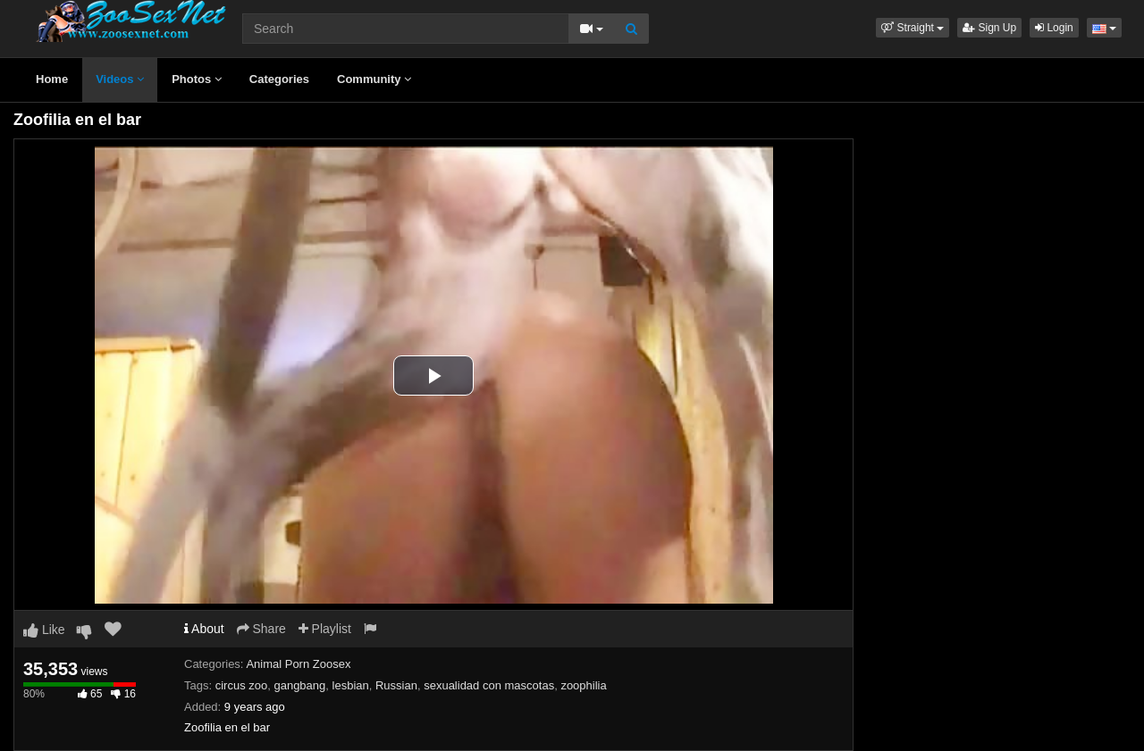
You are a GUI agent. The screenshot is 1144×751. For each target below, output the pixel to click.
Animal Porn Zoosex (298, 664)
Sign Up (989, 27)
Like (44, 629)
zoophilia (583, 685)
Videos (120, 79)
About (204, 629)
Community (374, 79)
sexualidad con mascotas (489, 685)
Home (52, 79)
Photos (197, 79)
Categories (279, 79)
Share (261, 629)
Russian (396, 685)
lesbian (350, 685)
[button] (912, 28)
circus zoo (241, 685)
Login (1054, 27)
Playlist (325, 629)
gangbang (299, 685)
